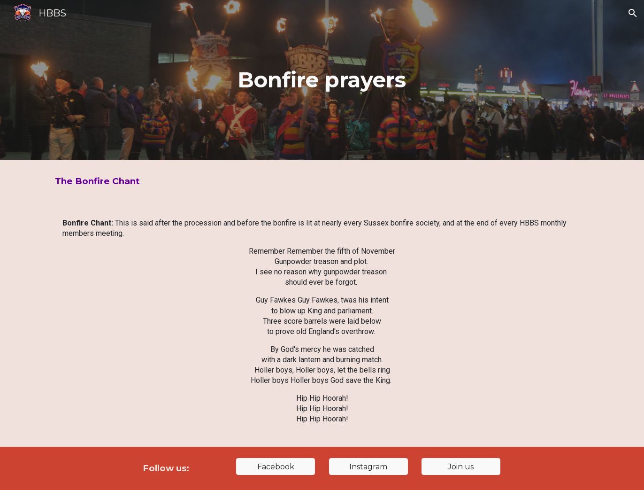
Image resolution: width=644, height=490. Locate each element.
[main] (322, 80)
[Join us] (461, 467)
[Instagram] (368, 467)
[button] (632, 13)
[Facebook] (275, 467)
